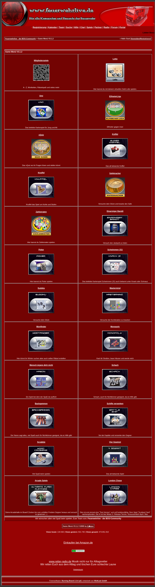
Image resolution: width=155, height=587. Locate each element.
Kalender (52, 27)
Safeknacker (115, 173)
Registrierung (39, 27)
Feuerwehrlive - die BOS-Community (20, 39)
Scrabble (41, 442)
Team (61, 27)
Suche (69, 27)
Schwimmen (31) (115, 250)
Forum (114, 27)
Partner (98, 27)
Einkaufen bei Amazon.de (78, 542)
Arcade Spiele (41, 480)
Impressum (78, 569)
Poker (41, 250)
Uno (41, 96)
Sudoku (41, 288)
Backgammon (41, 403)
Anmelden (135, 39)
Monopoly (115, 327)
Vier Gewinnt (115, 442)
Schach (115, 365)
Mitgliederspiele (41, 60)
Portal (122, 27)
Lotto (115, 59)
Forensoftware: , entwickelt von (78, 581)
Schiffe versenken (115, 403)
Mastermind (115, 288)
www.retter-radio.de (60, 561)
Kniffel (115, 134)
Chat (82, 27)
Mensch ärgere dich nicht (41, 365)
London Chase (115, 480)
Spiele (90, 27)
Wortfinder (41, 327)
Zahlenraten (41, 212)
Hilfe (76, 27)
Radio (106, 27)
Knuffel (41, 173)
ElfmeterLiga (115, 96)
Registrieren (145, 39)
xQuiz (41, 135)
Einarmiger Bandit (115, 211)
